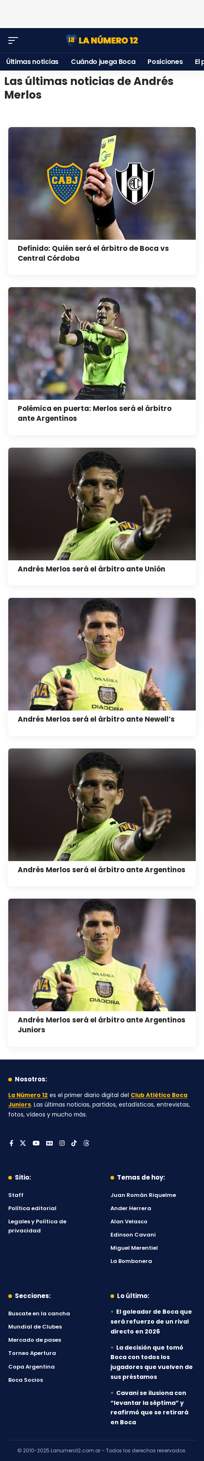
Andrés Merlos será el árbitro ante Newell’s (96, 719)
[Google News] (49, 1143)
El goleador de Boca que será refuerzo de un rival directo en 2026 (151, 1322)
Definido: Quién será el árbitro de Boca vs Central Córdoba (93, 253)
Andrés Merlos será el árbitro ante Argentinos (101, 870)
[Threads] (86, 1143)
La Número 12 (28, 1095)
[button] (15, 40)
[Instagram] (62, 1143)
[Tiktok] (74, 1143)
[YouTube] (36, 1143)
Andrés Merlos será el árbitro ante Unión (91, 569)
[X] (23, 1143)
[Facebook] (11, 1143)
